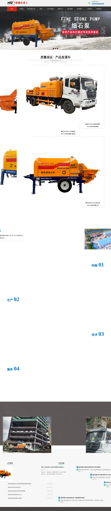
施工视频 (70, 9)
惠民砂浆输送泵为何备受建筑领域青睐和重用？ (20, 483)
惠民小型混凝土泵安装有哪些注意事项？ (52, 467)
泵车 (41, 9)
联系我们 (99, 9)
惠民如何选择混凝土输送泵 (15, 498)
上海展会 (89, 9)
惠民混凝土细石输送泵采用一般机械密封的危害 (72, 497)
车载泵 (22, 9)
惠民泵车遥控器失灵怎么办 (15, 494)
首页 (12, 9)
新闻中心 (60, 9)
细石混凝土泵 (31, 9)
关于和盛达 (50, 9)
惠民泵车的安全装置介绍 (14, 487)
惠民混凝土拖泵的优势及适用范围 (16, 491)
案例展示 (79, 9)
